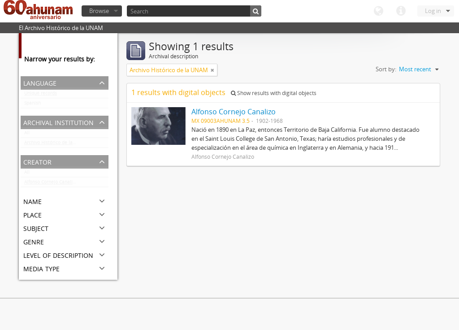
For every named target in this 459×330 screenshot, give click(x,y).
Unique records (40, 95)
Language (378, 11)
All (27, 134)
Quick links (401, 11)
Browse (99, 11)
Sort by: (386, 69)
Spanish (32, 105)
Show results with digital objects (273, 93)
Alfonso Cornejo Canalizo (51, 184)
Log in (433, 11)
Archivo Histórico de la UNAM (55, 144)
